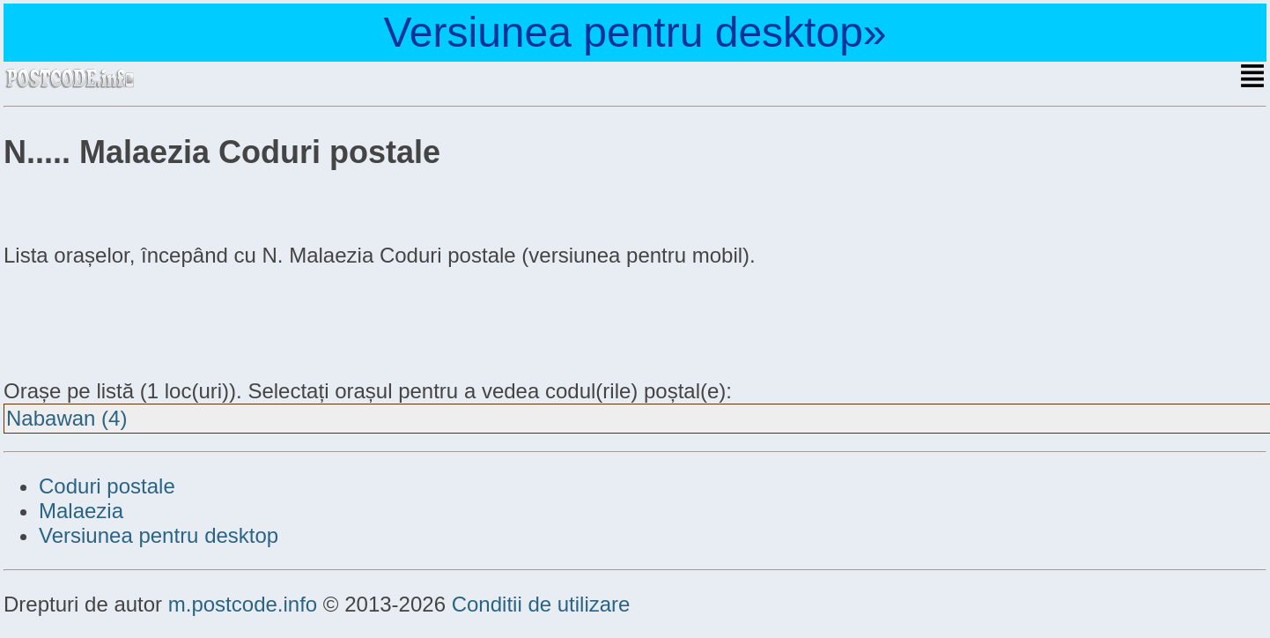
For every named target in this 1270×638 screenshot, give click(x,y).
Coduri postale (107, 486)
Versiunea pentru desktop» (634, 32)
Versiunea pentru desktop (158, 535)
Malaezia (81, 511)
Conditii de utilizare (541, 604)
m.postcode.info (242, 604)
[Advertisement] (144, 321)
